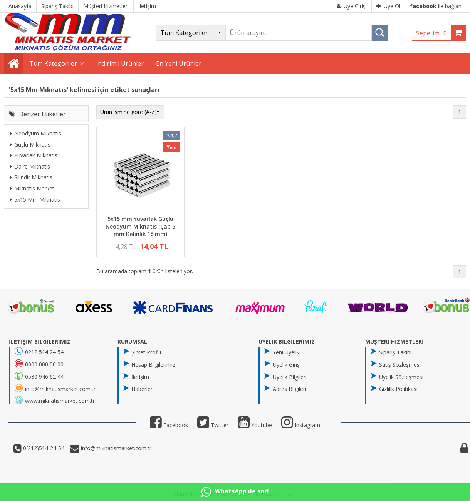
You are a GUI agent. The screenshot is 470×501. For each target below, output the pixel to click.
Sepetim (433, 33)
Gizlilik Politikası (398, 388)
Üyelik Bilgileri (290, 377)
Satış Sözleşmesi (400, 364)
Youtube (255, 425)
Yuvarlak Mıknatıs (33, 155)
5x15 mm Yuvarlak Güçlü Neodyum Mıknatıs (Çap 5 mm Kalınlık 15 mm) (140, 226)
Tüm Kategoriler (53, 63)
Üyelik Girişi (287, 364)
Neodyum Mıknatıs (35, 133)
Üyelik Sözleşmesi (401, 377)
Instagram (300, 425)
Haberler (142, 388)
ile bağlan (436, 6)
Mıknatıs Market (32, 188)
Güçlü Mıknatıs (30, 144)
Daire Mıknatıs (30, 166)
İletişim (140, 377)
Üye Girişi (352, 6)
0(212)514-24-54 (43, 448)
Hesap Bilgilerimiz (153, 364)
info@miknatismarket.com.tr (115, 448)
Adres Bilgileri (289, 388)
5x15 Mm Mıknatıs (35, 199)
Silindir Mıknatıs (31, 177)
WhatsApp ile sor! (235, 492)
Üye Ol (388, 6)
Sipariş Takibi (395, 352)
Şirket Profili (146, 352)
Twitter (212, 425)
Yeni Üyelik (286, 352)
